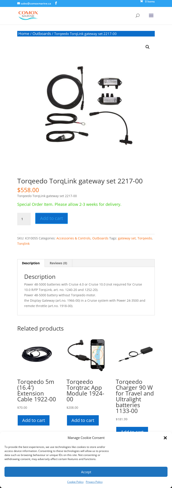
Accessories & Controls (73, 238)
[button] (165, 438)
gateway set (127, 238)
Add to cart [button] (33, 420)
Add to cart (51, 218)
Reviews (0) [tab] (58, 263)
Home (23, 33)
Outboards (41, 33)
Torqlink (23, 243)
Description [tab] (31, 263)
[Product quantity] (24, 219)
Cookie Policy (75, 482)
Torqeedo (145, 238)
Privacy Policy (94, 482)
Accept (86, 472)
